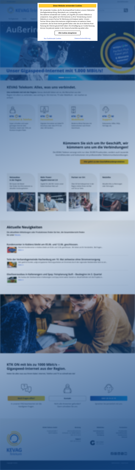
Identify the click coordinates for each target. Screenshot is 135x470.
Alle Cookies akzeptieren (67, 33)
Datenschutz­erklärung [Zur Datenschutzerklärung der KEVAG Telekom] (82, 38)
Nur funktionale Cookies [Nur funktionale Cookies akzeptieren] (52, 38)
